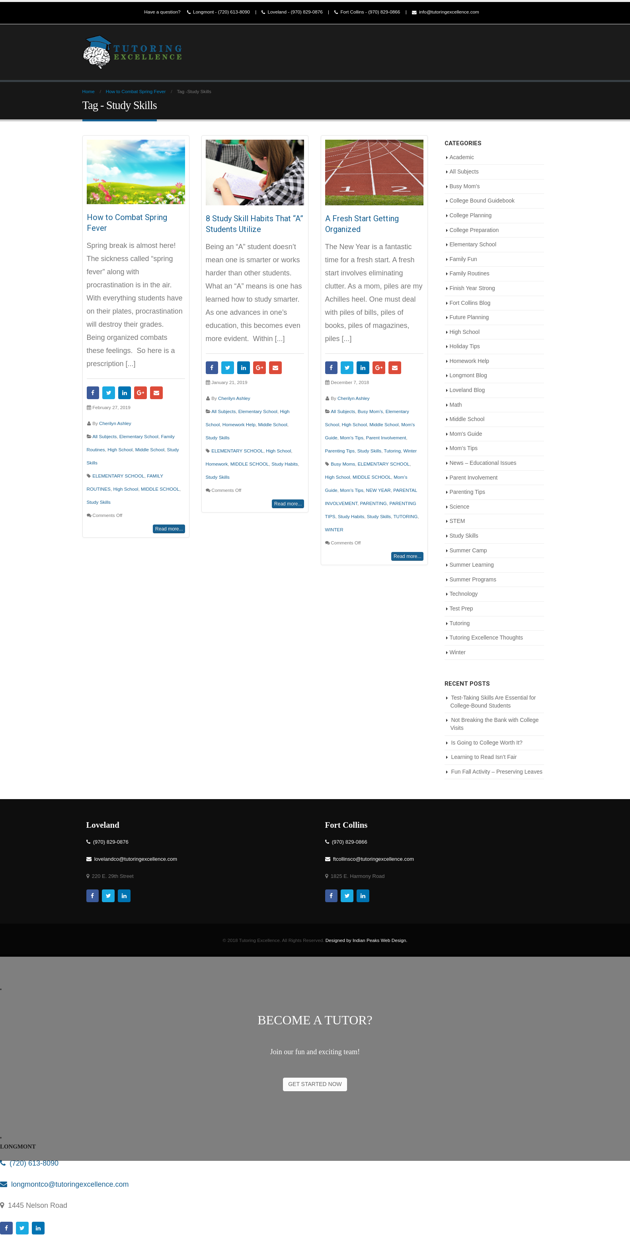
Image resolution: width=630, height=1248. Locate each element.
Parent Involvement (386, 437)
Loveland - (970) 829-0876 (291, 12)
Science (460, 506)
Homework (217, 463)
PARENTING (373, 503)
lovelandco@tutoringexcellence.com (131, 859)
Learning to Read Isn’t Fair (484, 757)
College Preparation (474, 230)
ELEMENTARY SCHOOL (118, 475)
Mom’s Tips (351, 437)
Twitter (108, 392)
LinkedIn (124, 392)
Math (456, 405)
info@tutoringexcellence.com (445, 12)
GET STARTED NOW (315, 1084)
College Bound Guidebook (482, 200)
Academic (462, 157)
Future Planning (469, 317)
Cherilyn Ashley (115, 423)
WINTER (334, 529)
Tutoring (392, 450)
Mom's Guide (466, 434)
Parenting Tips (340, 450)
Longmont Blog (468, 375)
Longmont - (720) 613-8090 (218, 12)
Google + (140, 392)
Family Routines (470, 273)
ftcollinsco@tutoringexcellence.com (369, 859)
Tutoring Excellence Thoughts (486, 637)
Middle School (149, 449)
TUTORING (405, 516)
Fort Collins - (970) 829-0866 (367, 12)
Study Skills (99, 502)
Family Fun (463, 259)
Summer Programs (473, 579)
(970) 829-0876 (107, 842)
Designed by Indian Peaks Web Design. (367, 940)
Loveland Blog (467, 390)
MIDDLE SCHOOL (160, 488)
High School (120, 449)
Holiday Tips (465, 346)
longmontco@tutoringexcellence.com (64, 1184)
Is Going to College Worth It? (487, 742)
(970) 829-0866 (346, 842)
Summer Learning (472, 565)
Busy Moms (343, 463)
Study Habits (284, 463)
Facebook (93, 392)
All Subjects (104, 436)
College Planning (471, 215)
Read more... (169, 529)
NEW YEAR (378, 490)
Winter (410, 450)
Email (156, 392)
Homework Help (239, 424)
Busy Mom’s (370, 411)
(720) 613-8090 (29, 1163)
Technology (464, 594)
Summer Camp (468, 550)
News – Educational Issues (483, 463)
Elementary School (138, 436)
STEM (457, 521)
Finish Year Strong (472, 288)
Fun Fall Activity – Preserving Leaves (496, 771)
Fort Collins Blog (470, 303)
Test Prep (461, 608)
